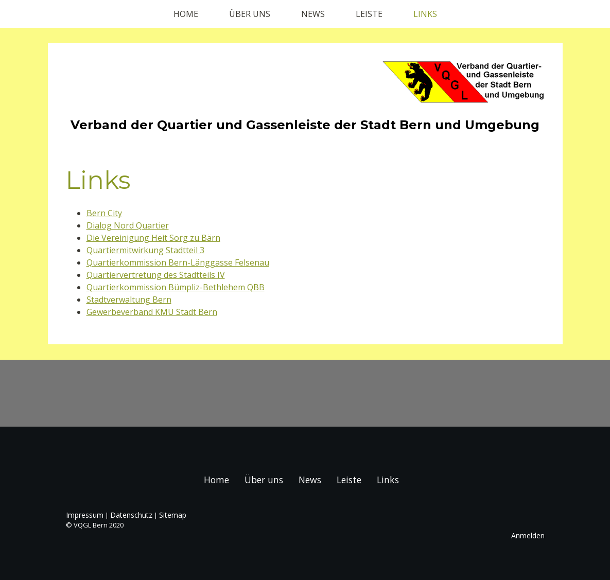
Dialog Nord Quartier (127, 225)
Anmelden (528, 535)
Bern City (104, 213)
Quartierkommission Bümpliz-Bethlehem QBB (175, 287)
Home (185, 14)
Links (425, 14)
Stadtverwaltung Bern (128, 299)
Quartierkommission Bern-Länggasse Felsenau (177, 262)
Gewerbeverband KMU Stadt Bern (151, 312)
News (313, 14)
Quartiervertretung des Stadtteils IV (155, 274)
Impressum (84, 515)
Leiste (369, 14)
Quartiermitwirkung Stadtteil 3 (145, 250)
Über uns (249, 14)
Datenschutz (131, 515)
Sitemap (172, 515)
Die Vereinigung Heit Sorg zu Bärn (153, 237)
